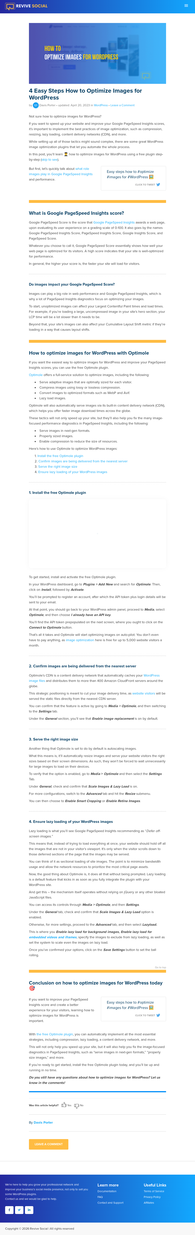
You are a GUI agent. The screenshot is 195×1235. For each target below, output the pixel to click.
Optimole (36, 375)
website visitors (143, 693)
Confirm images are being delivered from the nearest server (83, 461)
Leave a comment (49, 1144)
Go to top (160, 967)
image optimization (80, 640)
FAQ (100, 1197)
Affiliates (149, 1202)
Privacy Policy (152, 1197)
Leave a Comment (122, 105)
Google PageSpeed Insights (114, 222)
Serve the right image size (57, 466)
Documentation (107, 1191)
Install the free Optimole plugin (60, 456)
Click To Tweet (147, 184)
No (78, 1105)
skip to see (50, 159)
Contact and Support (110, 1202)
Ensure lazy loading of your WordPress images (72, 472)
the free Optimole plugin (55, 1034)
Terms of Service (154, 1191)
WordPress (101, 105)
